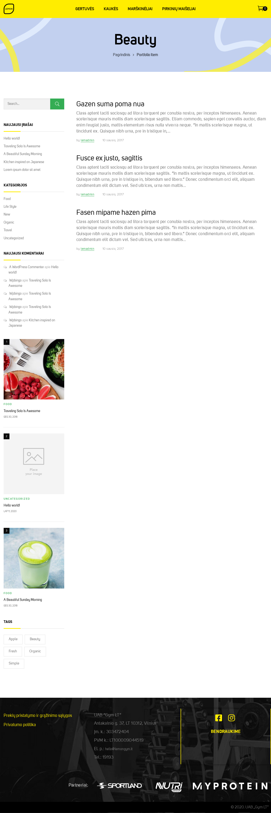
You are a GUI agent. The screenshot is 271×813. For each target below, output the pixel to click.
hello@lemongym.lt (119, 749)
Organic (9, 222)
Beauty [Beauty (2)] (35, 639)
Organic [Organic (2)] (35, 651)
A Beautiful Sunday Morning (23, 154)
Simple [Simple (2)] (14, 663)
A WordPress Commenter (26, 267)
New (7, 214)
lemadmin (87, 140)
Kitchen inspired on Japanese (24, 162)
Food (7, 199)
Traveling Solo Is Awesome (22, 146)
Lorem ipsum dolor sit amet (22, 170)
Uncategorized (14, 238)
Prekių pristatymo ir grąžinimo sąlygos (38, 715)
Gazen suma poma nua (110, 104)
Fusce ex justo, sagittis (109, 158)
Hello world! (12, 138)
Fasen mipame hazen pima (116, 212)
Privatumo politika (20, 725)
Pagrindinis (121, 55)
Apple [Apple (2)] (13, 639)
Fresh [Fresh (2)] (13, 651)
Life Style (10, 206)
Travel (8, 230)
